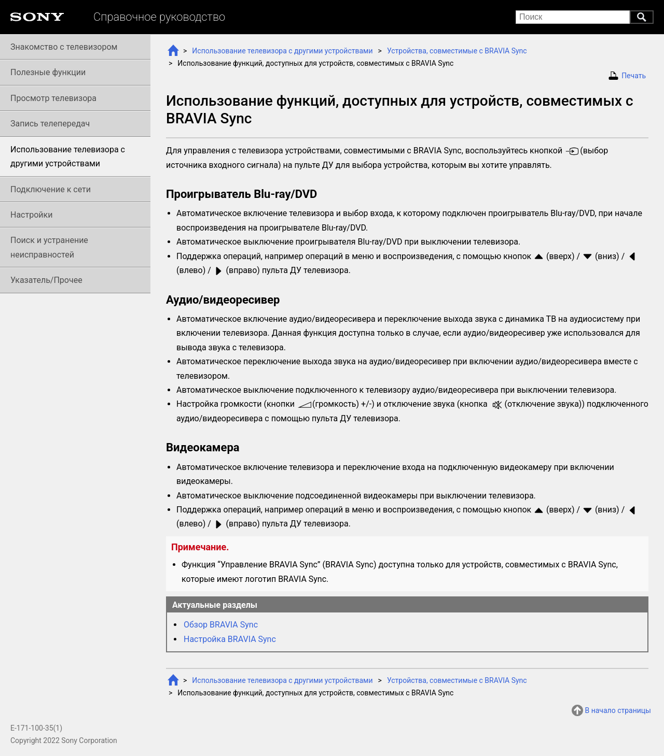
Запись (50, 124)
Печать (633, 76)
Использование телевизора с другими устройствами (282, 51)
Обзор (221, 625)
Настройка (230, 639)
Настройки (31, 215)
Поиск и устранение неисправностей (49, 247)
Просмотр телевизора (53, 98)
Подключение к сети (50, 189)
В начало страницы (618, 710)
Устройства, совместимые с (457, 51)
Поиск (642, 17)
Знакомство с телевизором (63, 47)
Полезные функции (48, 72)
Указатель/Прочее (46, 280)
